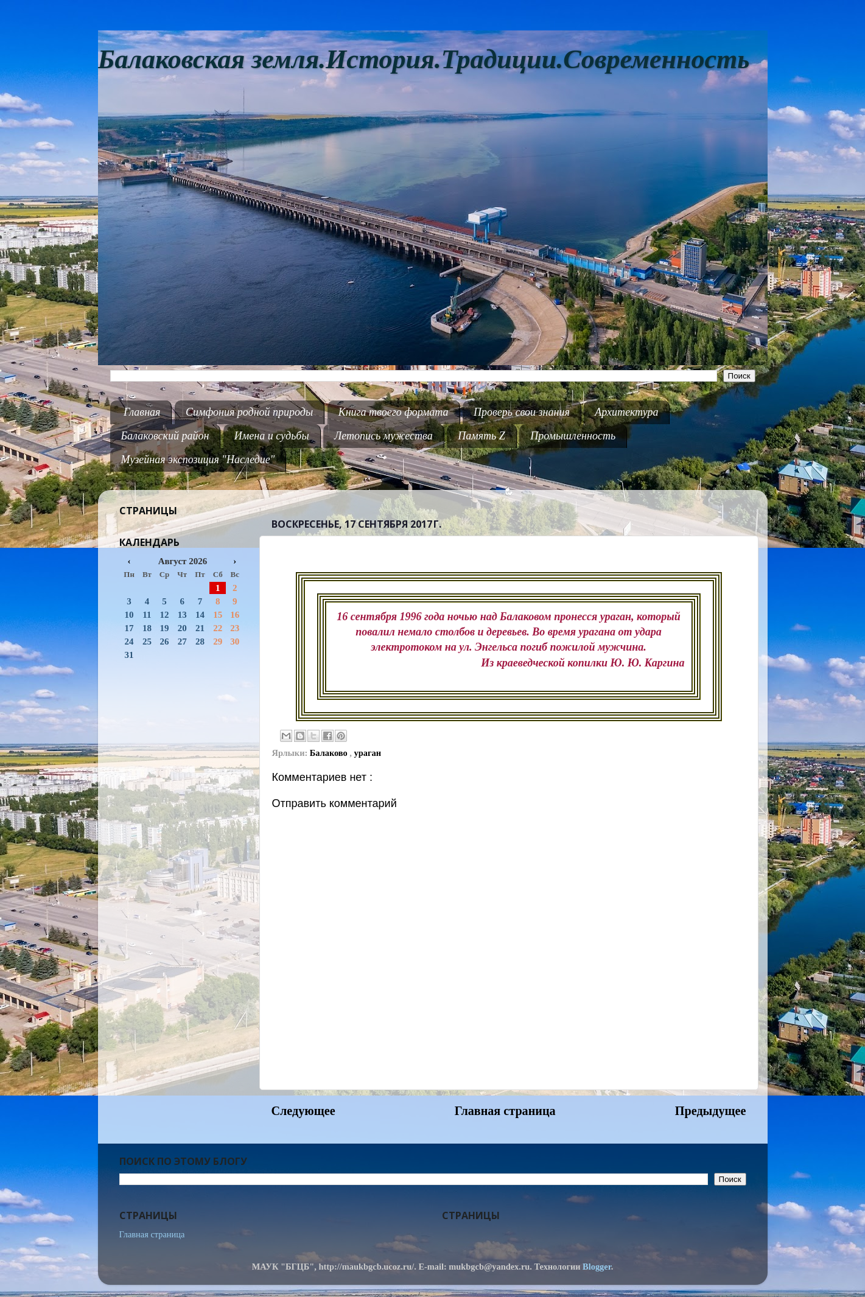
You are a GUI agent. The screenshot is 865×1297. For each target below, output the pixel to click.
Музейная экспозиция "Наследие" (198, 459)
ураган (367, 753)
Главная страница (505, 1110)
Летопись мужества (383, 436)
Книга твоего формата (393, 412)
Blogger (597, 1266)
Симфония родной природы (249, 412)
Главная (142, 412)
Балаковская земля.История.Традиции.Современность (424, 59)
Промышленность (572, 436)
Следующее (303, 1110)
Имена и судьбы (271, 436)
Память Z (481, 436)
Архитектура (626, 412)
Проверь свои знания (522, 412)
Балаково (330, 753)
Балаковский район (165, 436)
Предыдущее (710, 1110)
